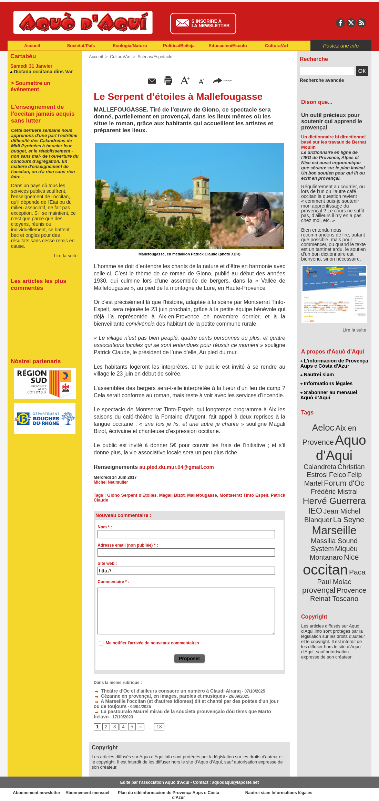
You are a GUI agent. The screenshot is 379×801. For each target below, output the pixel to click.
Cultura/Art (276, 45)
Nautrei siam (317, 374)
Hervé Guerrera (334, 483)
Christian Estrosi (326, 459)
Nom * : (105, 527)
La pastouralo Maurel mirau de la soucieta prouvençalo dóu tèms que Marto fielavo (179, 709)
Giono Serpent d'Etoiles (133, 495)
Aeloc (324, 424)
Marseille (322, 509)
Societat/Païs (81, 45)
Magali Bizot (172, 495)
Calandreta (351, 451)
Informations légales (326, 382)
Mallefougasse (202, 495)
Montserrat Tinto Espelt (244, 495)
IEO (317, 492)
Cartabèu (22, 56)
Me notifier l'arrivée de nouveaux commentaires (152, 643)
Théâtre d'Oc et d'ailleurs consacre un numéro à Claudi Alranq (158, 690)
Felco (356, 459)
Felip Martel (324, 467)
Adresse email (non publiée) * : (128, 545)
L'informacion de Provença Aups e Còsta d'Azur (333, 363)
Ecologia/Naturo (130, 45)
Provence (325, 555)
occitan (326, 537)
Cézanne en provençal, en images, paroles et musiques (151, 695)
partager (222, 80)
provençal (349, 548)
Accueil (32, 45)
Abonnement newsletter (38, 790)
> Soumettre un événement (41, 81)
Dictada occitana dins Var (41, 70)
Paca (354, 539)
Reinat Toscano (340, 559)
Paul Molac (319, 548)
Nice (349, 526)
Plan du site (159, 790)
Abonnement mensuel (99, 790)
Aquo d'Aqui (332, 442)
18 (157, 724)
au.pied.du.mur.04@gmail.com (176, 467)
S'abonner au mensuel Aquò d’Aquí (328, 393)
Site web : (107, 563)
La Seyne (346, 500)
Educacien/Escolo (227, 45)
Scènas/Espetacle (152, 56)
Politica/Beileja (179, 45)
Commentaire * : (113, 581)
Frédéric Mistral (341, 475)
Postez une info (341, 46)
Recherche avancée (319, 80)
